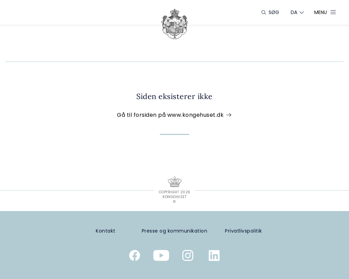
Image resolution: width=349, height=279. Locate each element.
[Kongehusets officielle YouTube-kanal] (161, 257)
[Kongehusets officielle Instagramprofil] (188, 257)
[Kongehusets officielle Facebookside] (134, 257)
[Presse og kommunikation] (174, 231)
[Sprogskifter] (294, 12)
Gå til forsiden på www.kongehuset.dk (174, 115)
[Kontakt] (105, 231)
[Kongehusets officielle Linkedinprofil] (214, 257)
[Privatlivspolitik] (243, 231)
